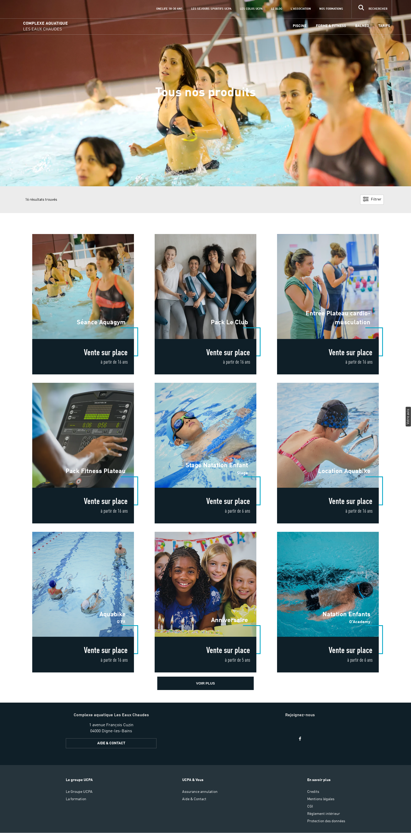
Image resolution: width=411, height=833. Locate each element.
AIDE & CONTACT (111, 743)
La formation (76, 799)
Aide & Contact (194, 799)
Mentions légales (320, 799)
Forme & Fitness (331, 26)
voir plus (205, 683)
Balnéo (362, 26)
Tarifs (384, 26)
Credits (313, 792)
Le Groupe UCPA (79, 792)
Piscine (299, 26)
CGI (310, 806)
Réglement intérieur (323, 814)
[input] (372, 9)
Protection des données (326, 821)
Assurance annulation (200, 792)
